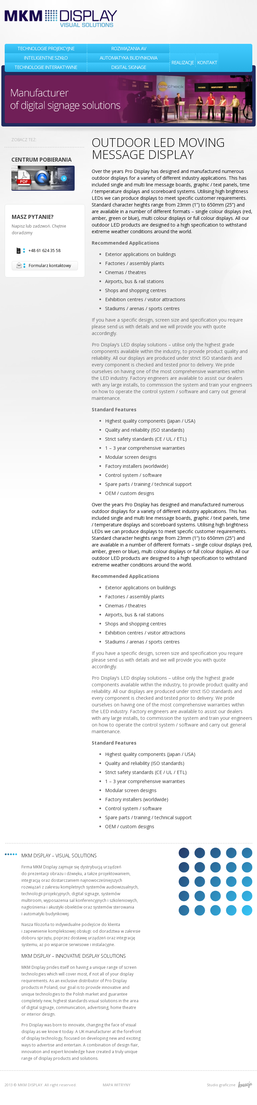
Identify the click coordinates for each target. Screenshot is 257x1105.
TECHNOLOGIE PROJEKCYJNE (45, 48)
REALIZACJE (182, 62)
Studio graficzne (229, 1084)
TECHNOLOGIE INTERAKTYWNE (45, 67)
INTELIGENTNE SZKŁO (46, 58)
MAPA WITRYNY (117, 1084)
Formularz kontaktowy (43, 265)
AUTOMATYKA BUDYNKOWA (128, 58)
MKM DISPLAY (61, 18)
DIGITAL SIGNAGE (128, 67)
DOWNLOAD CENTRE (44, 178)
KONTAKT (207, 62)
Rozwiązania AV (128, 48)
